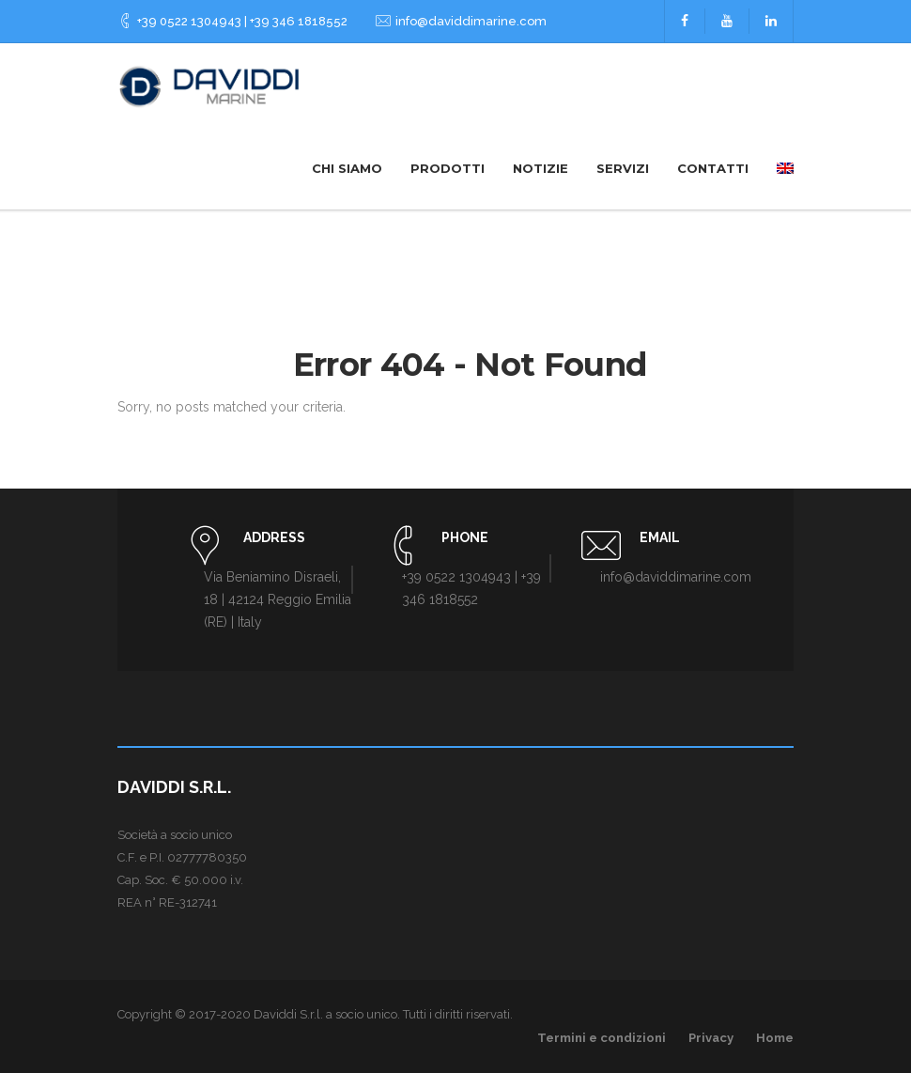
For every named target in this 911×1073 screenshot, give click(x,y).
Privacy (710, 1038)
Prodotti (447, 168)
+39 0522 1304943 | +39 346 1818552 (242, 21)
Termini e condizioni (601, 1038)
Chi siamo (347, 168)
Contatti (713, 168)
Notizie (540, 168)
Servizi (622, 168)
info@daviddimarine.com (471, 21)
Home (775, 1038)
